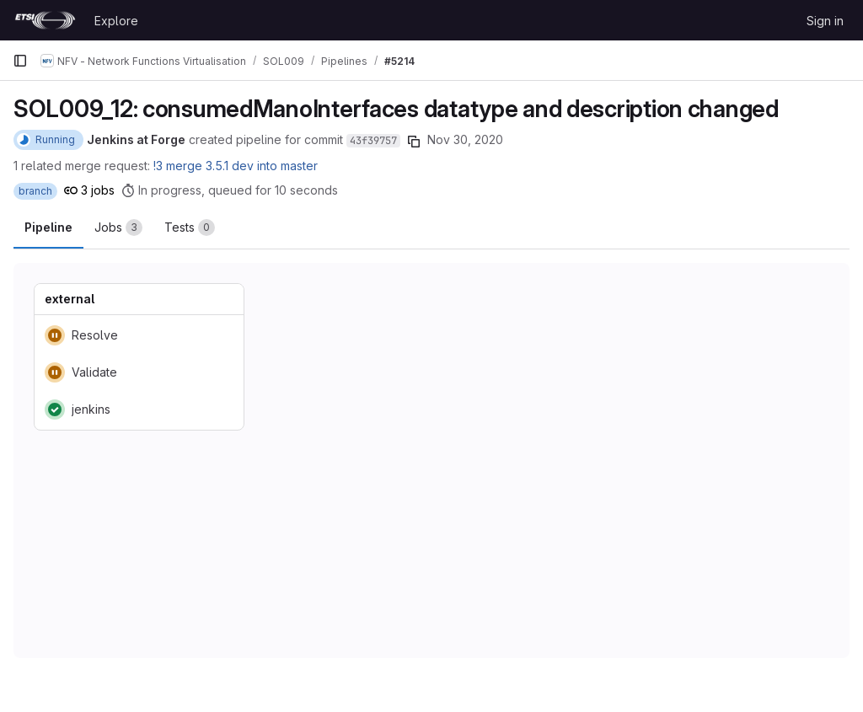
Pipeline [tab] (48, 227)
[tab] (118, 227)
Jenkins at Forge (136, 139)
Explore (116, 20)
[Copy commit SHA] (414, 141)
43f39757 (373, 140)
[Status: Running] (48, 140)
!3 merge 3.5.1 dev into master (235, 165)
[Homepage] (45, 20)
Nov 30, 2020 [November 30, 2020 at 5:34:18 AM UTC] (465, 139)
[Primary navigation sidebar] (20, 60)
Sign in (825, 20)
